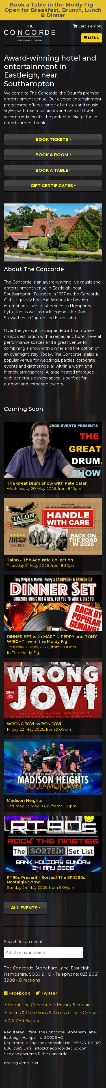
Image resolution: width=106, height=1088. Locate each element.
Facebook (17, 993)
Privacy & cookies (74, 1004)
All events (24, 907)
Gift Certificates (52, 185)
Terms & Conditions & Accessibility (42, 1012)
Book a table (51, 170)
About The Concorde (29, 1004)
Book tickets (51, 139)
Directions (29, 980)
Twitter (46, 993)
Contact (91, 1012)
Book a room (51, 154)
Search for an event (23, 941)
